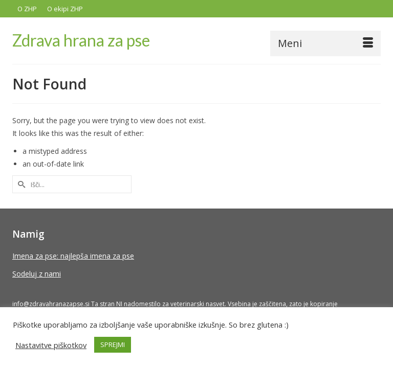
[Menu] (325, 43)
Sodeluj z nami (36, 274)
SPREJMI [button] (112, 344)
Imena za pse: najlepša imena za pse (73, 256)
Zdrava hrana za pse (81, 40)
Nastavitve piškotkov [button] (50, 345)
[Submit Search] (20, 184)
